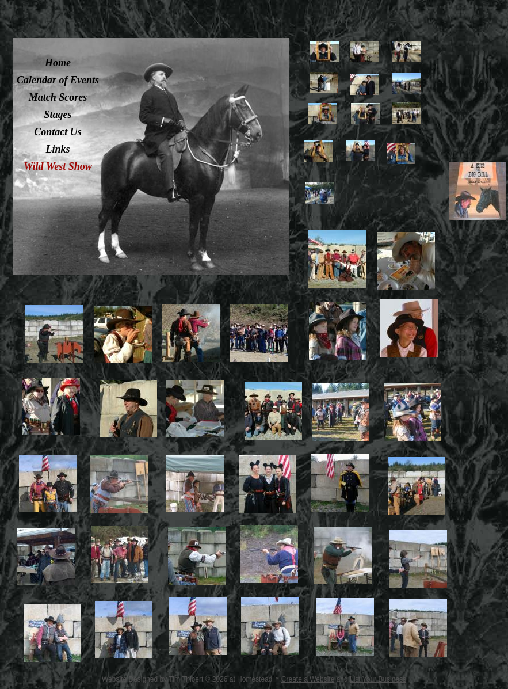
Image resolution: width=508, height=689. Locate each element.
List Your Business (378, 679)
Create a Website (308, 679)
